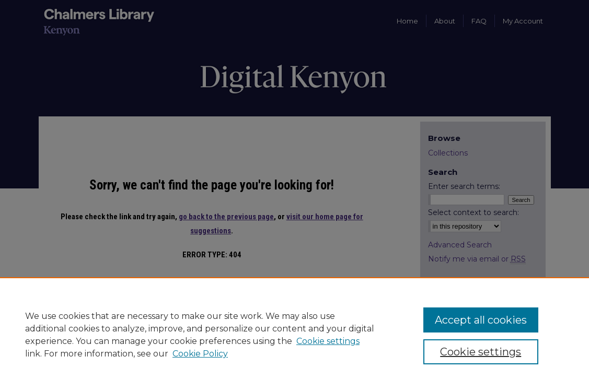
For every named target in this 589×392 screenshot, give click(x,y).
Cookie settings (328, 341)
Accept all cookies (481, 320)
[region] (294, 334)
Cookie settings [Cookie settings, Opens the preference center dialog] (480, 352)
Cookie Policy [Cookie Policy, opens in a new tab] (200, 354)
